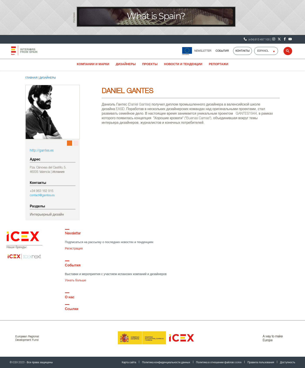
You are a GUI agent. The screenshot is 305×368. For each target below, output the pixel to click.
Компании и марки (93, 64)
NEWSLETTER (202, 51)
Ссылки (71, 309)
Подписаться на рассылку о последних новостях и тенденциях (109, 242)
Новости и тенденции (183, 64)
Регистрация (74, 248)
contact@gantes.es (42, 195)
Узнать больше (75, 280)
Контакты (242, 51)
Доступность (287, 362)
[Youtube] (290, 39)
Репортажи (218, 64)
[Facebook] (284, 39)
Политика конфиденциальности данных (166, 362)
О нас (70, 297)
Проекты (150, 64)
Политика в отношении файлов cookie (219, 362)
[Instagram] (274, 39)
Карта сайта (129, 362)
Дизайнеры (126, 64)
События (222, 51)
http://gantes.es (41, 151)
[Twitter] (279, 39)
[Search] (285, 51)
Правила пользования (261, 362)
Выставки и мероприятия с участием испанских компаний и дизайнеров (116, 274)
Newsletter (73, 234)
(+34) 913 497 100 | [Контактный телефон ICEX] (257, 39)
